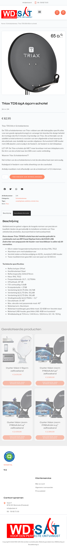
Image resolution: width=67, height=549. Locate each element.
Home (3, 23)
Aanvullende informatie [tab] (21, 213)
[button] (39, 12)
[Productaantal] (5, 177)
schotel (32, 201)
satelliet (27, 201)
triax (37, 201)
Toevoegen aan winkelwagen (27, 177)
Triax (7, 204)
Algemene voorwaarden (44, 487)
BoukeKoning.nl (33, 544)
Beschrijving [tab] (7, 213)
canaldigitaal (20, 201)
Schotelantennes (11, 23)
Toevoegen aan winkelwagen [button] (17, 383)
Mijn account (40, 484)
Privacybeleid (40, 491)
